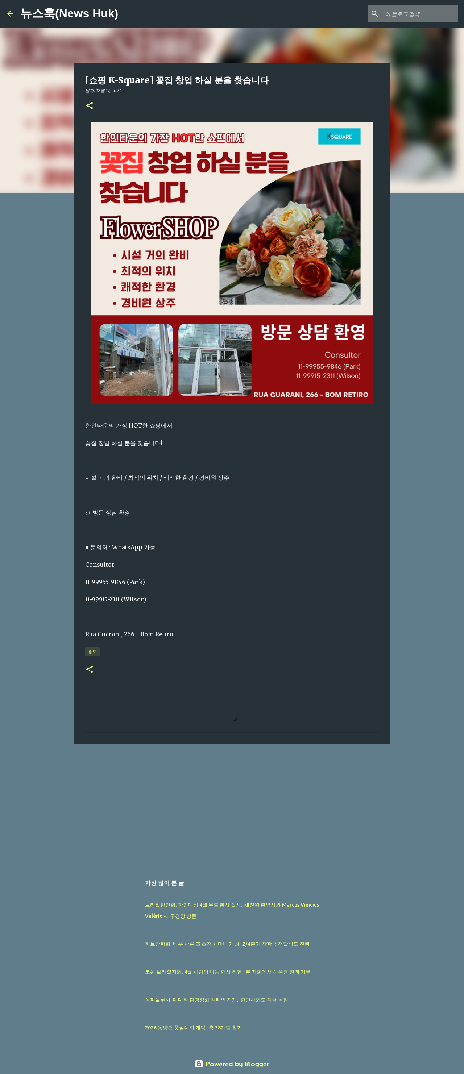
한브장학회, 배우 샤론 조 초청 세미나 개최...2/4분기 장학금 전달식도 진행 (227, 944)
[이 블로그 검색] (420, 13)
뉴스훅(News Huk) (69, 13)
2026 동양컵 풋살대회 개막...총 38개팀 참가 (193, 1028)
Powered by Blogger (232, 1063)
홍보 (92, 651)
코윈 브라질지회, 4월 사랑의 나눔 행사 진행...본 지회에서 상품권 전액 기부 (228, 972)
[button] (89, 106)
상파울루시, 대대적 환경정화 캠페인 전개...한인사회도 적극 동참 (216, 1000)
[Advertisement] (232, 806)
